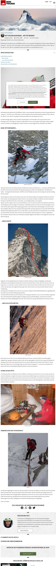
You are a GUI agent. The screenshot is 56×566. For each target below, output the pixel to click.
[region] (28, 94)
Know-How (33, 565)
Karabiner (23, 199)
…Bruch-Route (4, 58)
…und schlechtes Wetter (7, 60)
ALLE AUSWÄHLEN (33, 102)
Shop (50, 1)
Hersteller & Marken (6, 565)
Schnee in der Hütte (5, 62)
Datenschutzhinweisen (20, 98)
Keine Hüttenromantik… (7, 56)
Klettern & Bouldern (19, 40)
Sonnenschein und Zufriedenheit (9, 64)
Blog (2, 32)
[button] (54, 2)
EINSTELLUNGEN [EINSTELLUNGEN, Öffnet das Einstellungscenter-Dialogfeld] (22, 102)
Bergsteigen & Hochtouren (7, 40)
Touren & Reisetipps (9, 32)
